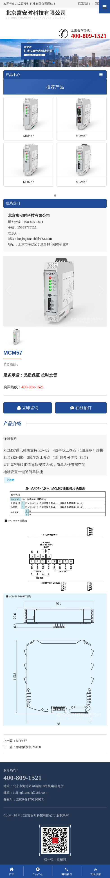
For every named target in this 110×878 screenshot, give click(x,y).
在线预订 (81, 408)
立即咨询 (27, 408)
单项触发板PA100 (28, 747)
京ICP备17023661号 (30, 799)
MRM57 (21, 740)
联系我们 (84, 3)
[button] (53, 62)
